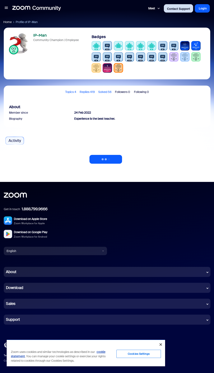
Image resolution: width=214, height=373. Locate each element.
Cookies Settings (139, 354)
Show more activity (105, 158)
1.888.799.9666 (34, 209)
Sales (10, 303)
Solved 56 (105, 92)
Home (7, 22)
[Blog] (6, 345)
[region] (86, 353)
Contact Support (178, 8)
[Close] (160, 344)
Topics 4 (70, 92)
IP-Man (40, 35)
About (11, 271)
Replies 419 (87, 92)
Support (13, 319)
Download (14, 287)
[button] (6, 8)
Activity (15, 140)
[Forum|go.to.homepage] (36, 8)
